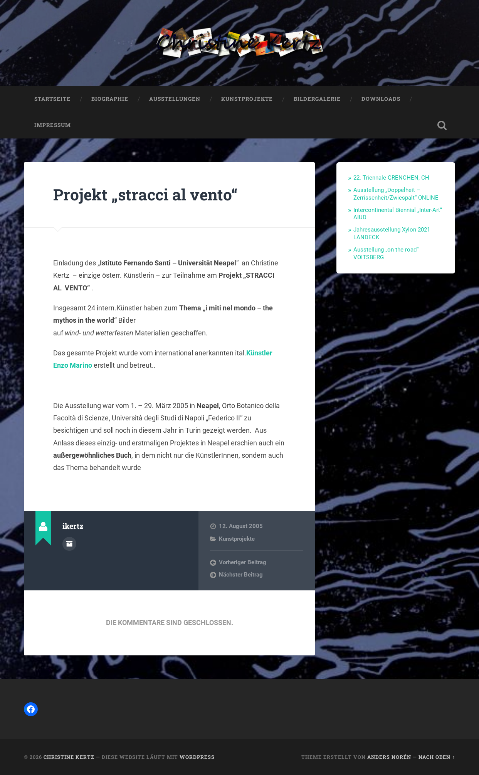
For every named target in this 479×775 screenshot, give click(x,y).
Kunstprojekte (247, 98)
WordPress (197, 757)
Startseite (52, 98)
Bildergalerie (317, 98)
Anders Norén (389, 757)
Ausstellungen (174, 98)
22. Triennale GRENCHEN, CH (391, 177)
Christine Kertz (69, 757)
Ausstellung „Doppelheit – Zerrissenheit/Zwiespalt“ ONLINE (396, 194)
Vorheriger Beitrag (242, 562)
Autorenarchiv (69, 544)
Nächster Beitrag (241, 574)
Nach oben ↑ (436, 757)
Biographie (109, 98)
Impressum (52, 125)
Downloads (380, 98)
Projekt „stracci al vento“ (145, 194)
